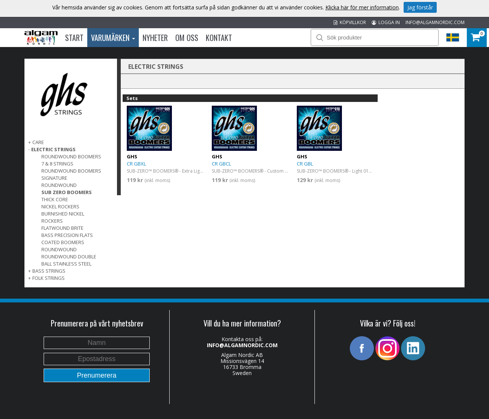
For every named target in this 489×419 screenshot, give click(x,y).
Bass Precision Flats (67, 235)
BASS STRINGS (48, 270)
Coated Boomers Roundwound (62, 246)
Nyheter (155, 37)
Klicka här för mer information (362, 7)
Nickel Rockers (60, 206)
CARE (38, 142)
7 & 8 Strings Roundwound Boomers (71, 167)
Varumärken (113, 37)
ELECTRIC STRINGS (53, 149)
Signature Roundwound (59, 181)
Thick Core (54, 199)
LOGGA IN (386, 22)
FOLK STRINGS (48, 278)
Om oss (186, 37)
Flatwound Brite (62, 228)
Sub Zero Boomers (66, 192)
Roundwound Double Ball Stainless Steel (68, 260)
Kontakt (219, 37)
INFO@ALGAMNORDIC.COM (435, 22)
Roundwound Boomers (71, 156)
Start (74, 37)
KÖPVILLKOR (350, 22)
